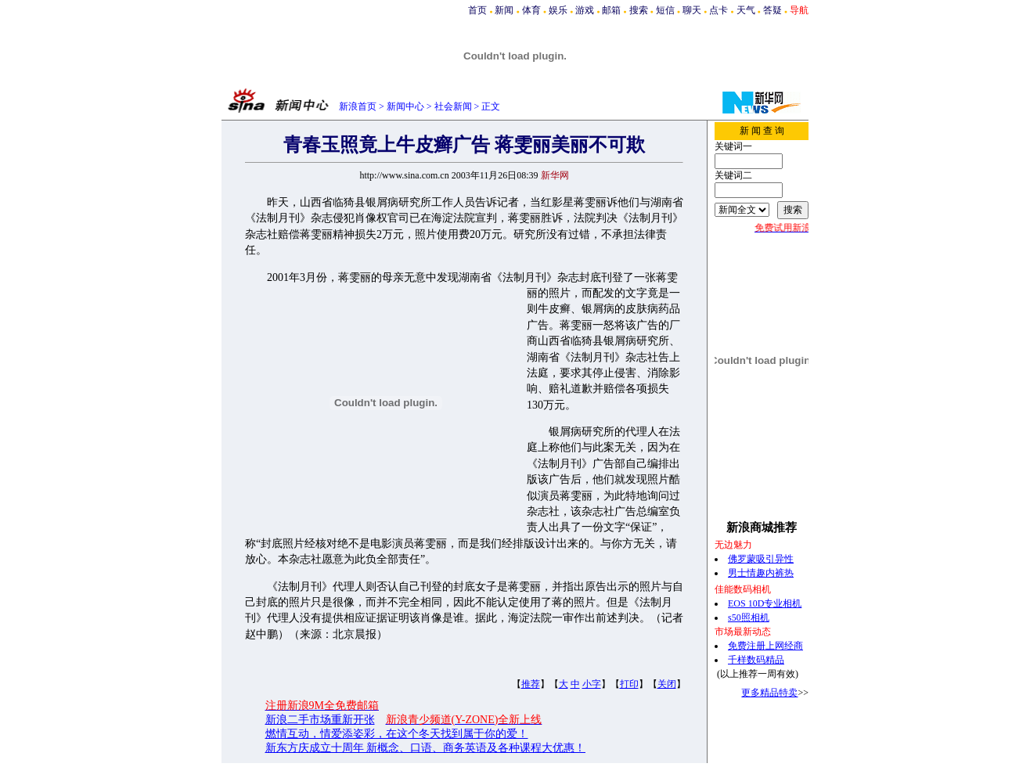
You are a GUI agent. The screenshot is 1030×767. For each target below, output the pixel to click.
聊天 (691, 10)
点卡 (718, 10)
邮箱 (611, 10)
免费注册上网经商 (765, 645)
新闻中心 (405, 106)
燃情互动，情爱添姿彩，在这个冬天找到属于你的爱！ (396, 734)
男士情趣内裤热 (761, 572)
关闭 (666, 684)
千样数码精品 (756, 659)
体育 (531, 10)
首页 (477, 10)
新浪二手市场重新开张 (320, 720)
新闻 (504, 10)
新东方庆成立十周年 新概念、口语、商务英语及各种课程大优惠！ (425, 748)
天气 (745, 10)
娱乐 (558, 10)
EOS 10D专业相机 (764, 603)
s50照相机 (748, 617)
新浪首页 (357, 106)
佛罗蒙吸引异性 (761, 558)
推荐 (530, 684)
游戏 (584, 10)
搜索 (638, 10)
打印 (629, 684)
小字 (591, 684)
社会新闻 (453, 106)
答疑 (772, 10)
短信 (665, 10)
